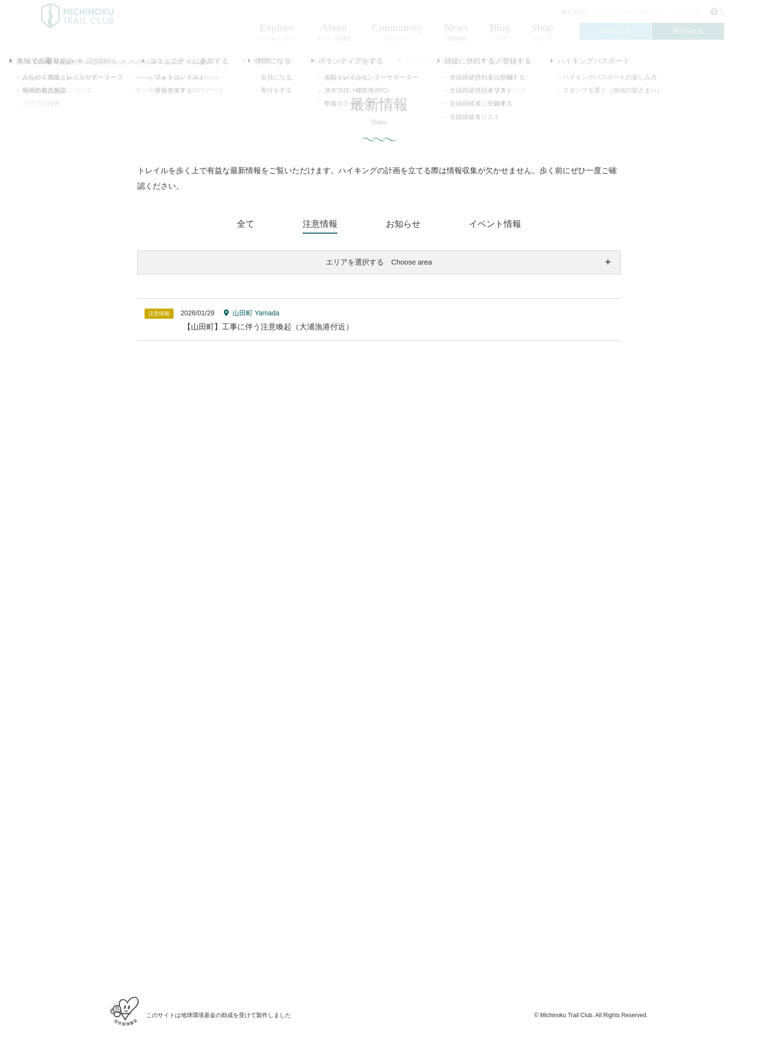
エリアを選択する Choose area (379, 262)
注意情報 (320, 224)
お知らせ (403, 224)
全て (245, 224)
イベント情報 (495, 224)
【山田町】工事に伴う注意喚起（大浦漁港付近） (268, 328)
